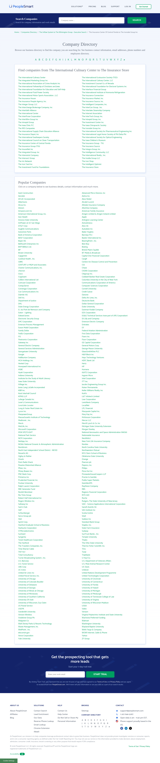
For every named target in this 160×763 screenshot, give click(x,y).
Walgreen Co (23, 620)
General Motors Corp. (90, 345)
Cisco (20, 274)
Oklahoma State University (93, 456)
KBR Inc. (21, 390)
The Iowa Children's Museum (94, 140)
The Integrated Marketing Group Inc (33, 80)
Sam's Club (22, 507)
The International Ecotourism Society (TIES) (100, 77)
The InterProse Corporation (29, 116)
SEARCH (137, 20)
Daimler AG (23, 294)
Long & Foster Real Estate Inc (30, 408)
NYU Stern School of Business (94, 453)
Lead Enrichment (41, 714)
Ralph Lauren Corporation (28, 486)
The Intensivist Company (28, 155)
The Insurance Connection (93, 95)
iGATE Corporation (89, 372)
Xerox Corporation (25, 635)
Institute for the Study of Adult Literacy (34, 378)
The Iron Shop (88, 161)
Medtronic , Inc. (24, 420)
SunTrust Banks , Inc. (90, 534)
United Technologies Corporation (95, 576)
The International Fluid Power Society (33, 92)
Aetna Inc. (86, 196)
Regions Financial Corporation (94, 492)
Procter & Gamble (89, 477)
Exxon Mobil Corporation (28, 327)
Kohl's (84, 393)
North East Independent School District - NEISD (37, 450)
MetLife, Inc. (23, 426)
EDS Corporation (89, 312)
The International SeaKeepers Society (33, 137)
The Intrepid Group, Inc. (91, 119)
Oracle (21, 459)
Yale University (24, 638)
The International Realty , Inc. (94, 155)
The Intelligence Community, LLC (95, 152)
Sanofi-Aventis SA (89, 507)
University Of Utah (26, 600)
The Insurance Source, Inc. (93, 101)
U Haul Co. (86, 558)
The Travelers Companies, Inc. (30, 546)
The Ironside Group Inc (91, 128)
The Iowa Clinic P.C (26, 125)
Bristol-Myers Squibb (90, 250)
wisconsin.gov (24, 632)
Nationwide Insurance (91, 435)
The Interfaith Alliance (27, 110)
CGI (83, 265)
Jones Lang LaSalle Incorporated (31, 387)
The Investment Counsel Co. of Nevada (98, 83)
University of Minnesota (28, 594)
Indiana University (25, 375)
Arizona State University (28, 220)
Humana (85, 369)
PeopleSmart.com (58, 684)
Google (21, 354)
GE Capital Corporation (91, 342)
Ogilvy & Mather (25, 456)
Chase (84, 268)
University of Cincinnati (91, 579)
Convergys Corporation (27, 288)
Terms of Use (102, 682)
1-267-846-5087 (124, 714)
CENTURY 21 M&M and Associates (32, 265)
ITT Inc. (85, 381)
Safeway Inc (23, 504)
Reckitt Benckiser (25, 492)
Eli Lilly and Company (90, 318)
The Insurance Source (91, 146)
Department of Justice (27, 300)
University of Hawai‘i (90, 588)
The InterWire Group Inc (28, 119)
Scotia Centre (87, 513)
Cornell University (89, 288)
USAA (84, 605)
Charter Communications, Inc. (30, 268)
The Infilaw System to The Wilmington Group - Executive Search (62, 32)
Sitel (20, 519)
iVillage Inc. (23, 384)
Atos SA (85, 226)
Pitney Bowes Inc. (25, 471)
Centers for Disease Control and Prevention (99, 262)
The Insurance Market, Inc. (93, 98)
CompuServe (23, 285)
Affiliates (14, 714)
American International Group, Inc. (32, 214)
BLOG (103, 6)
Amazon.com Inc (25, 211)
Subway (85, 531)
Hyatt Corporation (25, 372)
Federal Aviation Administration (95, 330)
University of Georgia (27, 588)
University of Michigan (91, 591)
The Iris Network (25, 161)
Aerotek (21, 196)
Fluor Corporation (89, 339)
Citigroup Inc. (87, 274)
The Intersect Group (26, 158)
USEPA (21, 608)
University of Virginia (90, 600)
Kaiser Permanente (90, 387)
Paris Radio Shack (25, 462)
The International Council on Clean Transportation (38, 140)
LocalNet (85, 405)
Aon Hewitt (22, 217)
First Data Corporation (91, 333)
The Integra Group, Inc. (91, 149)
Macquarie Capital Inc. (91, 411)
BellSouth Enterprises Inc (28, 244)
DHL (20, 303)
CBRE (20, 262)
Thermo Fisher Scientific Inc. (93, 546)
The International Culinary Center (31, 77)
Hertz (84, 363)
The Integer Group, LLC (27, 104)
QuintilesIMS (87, 483)
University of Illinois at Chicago (30, 591)
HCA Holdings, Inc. (25, 360)
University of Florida (90, 585)
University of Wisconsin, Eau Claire (32, 602)
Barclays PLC (87, 235)
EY (83, 327)
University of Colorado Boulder (30, 582)
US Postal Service (25, 605)
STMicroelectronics (26, 531)
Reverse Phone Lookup (44, 721)
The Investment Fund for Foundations (33, 167)
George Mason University (92, 348)
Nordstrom (22, 447)
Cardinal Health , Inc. (26, 259)
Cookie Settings (8, 761)
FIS (19, 336)
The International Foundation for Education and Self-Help (41, 89)
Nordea (85, 444)
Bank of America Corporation (30, 235)
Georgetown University (27, 351)
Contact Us (62, 711)
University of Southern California (31, 597)
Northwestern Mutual (90, 450)
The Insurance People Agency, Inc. (32, 101)
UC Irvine (22, 570)
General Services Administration (31, 348)
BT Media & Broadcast (91, 253)
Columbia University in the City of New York (100, 279)
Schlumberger (24, 513)
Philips (84, 468)
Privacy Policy (115, 682)
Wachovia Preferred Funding (93, 617)
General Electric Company (28, 345)
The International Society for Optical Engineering (102, 137)
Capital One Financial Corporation (95, 256)
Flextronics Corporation (27, 339)
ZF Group (86, 638)
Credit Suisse (87, 291)
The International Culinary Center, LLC (97, 80)
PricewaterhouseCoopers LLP (94, 474)
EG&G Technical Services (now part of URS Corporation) (105, 315)
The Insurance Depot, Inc (28, 134)
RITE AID (85, 495)
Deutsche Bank (88, 300)
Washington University (91, 623)
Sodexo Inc (86, 519)
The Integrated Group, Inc (28, 152)
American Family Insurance (93, 211)
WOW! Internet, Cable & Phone (94, 632)
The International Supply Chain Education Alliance (38, 131)
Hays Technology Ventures (93, 357)
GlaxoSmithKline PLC (90, 351)
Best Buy (85, 244)
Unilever (85, 570)
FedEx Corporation (26, 333)
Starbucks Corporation (27, 528)
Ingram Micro (87, 375)
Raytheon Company (90, 486)
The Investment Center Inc (93, 122)
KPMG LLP (22, 396)
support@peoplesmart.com (130, 711)
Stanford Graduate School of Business (33, 525)
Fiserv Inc (86, 336)
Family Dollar (23, 330)
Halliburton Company (27, 357)
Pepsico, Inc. (87, 465)
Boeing (85, 247)
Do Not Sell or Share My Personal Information (68, 719)
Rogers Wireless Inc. (26, 501)
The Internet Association (92, 113)
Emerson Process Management (31, 324)
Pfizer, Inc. (22, 468)
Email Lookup (40, 724)
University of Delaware (27, 585)
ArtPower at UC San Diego (29, 223)
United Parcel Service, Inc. (28, 576)
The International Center (28, 113)
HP (83, 366)
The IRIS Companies (26, 128)
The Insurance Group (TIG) (29, 146)
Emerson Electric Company (93, 321)
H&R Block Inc (88, 354)
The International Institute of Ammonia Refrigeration (103, 92)
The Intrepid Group (26, 122)
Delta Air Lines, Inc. (90, 297)
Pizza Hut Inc (87, 471)
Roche (84, 498)
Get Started (143, 6)
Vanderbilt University (26, 611)
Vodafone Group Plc (26, 617)
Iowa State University (27, 381)
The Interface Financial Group (94, 89)
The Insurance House (27, 98)
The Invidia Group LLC (91, 158)
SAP (20, 510)
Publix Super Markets (90, 480)
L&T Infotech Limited (90, 396)
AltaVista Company (90, 208)
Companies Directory (29, 32)
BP (19, 250)
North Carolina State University (94, 447)
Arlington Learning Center (92, 220)
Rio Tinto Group (24, 495)
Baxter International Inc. (92, 238)
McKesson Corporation (91, 417)
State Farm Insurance (90, 528)
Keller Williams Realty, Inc (92, 390)
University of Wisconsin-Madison (95, 602)
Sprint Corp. (23, 522)
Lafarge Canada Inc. (26, 399)
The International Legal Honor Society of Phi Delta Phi (104, 134)
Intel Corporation (89, 378)
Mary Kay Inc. (87, 414)
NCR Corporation (25, 438)
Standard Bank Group (91, 522)
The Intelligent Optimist (91, 164)
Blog (12, 718)
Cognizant (22, 277)
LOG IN (128, 6)
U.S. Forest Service (25, 564)
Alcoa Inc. (22, 205)
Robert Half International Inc (30, 498)
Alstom (21, 208)
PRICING (92, 6)
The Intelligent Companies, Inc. (94, 104)
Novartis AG (23, 453)
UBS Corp (22, 567)
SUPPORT (115, 6)
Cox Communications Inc (28, 291)
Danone (85, 294)
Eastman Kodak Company (92, 309)
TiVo (84, 549)
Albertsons (22, 202)
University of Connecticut (92, 582)
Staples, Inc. (87, 525)
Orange (85, 459)
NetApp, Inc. (23, 441)
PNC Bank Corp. (24, 474)
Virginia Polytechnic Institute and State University (102, 614)
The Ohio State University (92, 543)
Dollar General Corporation (93, 303)
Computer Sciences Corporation (95, 285)
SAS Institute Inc (88, 510)
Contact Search (40, 711)
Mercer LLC (86, 420)
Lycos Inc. (22, 411)
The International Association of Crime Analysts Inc (39, 83)
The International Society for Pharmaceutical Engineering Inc (107, 131)
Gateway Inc (23, 342)
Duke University (88, 306)
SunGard (21, 534)
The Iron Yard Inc (25, 164)
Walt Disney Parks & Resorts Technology (35, 623)
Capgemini (22, 256)
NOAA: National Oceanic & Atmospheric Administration (41, 444)
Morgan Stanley (88, 429)
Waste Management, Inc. (28, 626)
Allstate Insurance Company (93, 205)
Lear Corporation (89, 399)
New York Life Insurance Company (96, 441)
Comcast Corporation (27, 282)
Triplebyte (86, 555)
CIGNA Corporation (90, 271)
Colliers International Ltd (28, 279)
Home (16, 32)
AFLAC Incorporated (26, 199)
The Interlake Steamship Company (96, 110)
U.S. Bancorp (23, 561)
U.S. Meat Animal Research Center (96, 564)
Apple (84, 217)
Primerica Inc (23, 477)
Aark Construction (25, 193)
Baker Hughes (88, 232)
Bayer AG (22, 241)
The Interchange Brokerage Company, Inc (35, 107)
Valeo (84, 608)
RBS (83, 489)
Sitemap (85, 711)
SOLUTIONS (77, 6)
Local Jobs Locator (25, 405)
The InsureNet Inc (25, 149)
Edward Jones (23, 315)
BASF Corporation (25, 238)
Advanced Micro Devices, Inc (93, 193)
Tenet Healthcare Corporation (30, 540)
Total (84, 552)
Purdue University (25, 483)
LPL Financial (87, 408)
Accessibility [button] (17, 754)
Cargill (84, 259)
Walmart (85, 620)
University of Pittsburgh (91, 594)
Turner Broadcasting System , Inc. (32, 558)
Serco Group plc (24, 516)
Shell (84, 516)
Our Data (38, 718)
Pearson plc (87, 462)
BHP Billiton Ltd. (25, 247)
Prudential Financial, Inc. (28, 480)
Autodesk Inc (87, 229)
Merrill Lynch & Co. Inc (91, 423)
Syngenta (22, 537)
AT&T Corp (22, 226)
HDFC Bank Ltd (88, 360)
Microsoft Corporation (27, 429)
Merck (20, 423)
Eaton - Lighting (24, 312)
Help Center (63, 714)
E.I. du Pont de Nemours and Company (34, 309)
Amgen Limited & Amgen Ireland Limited (99, 214)
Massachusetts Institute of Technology (34, 417)
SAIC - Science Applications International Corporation (103, 504)
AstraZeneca (87, 223)
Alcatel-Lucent (88, 202)
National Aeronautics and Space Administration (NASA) (104, 432)
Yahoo (84, 635)
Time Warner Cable (26, 549)
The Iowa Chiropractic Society (94, 125)
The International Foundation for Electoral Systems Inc (104, 86)
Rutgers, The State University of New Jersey (99, 501)
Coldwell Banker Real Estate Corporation (98, 277)
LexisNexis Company (90, 402)
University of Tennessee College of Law (98, 597)
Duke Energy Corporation (28, 306)
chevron (21, 271)
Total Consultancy (25, 555)
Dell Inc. (21, 297)
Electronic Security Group (28, 318)
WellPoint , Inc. (24, 629)
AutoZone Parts (24, 232)
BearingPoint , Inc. (89, 241)
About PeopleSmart (18, 711)
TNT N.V (21, 552)
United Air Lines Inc (26, 573)
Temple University (89, 537)
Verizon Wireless (25, 614)
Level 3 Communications (28, 402)
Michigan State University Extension (96, 426)
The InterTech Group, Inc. (92, 116)
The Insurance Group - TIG (93, 143)
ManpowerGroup (25, 414)
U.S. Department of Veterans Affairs (96, 561)
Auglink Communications (28, 229)
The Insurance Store (90, 167)
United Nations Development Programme (99, 573)
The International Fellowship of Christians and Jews (39, 86)
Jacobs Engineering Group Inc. (94, 384)
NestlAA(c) (86, 438)
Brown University (25, 253)
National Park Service (27, 435)
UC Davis (85, 567)
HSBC (20, 369)
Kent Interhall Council (27, 393)
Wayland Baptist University (93, 626)
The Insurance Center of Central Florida (34, 143)
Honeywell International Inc (29, 366)
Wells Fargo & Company (92, 629)
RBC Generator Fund (26, 489)
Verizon (85, 611)
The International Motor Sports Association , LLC (38, 95)
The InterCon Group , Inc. (92, 107)
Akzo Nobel (86, 199)
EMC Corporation (25, 321)
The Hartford (23, 543)
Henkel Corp (23, 363)
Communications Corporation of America (98, 282)
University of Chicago (27, 579)
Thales (84, 540)
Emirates (85, 324)
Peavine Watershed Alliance (29, 465)
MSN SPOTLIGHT (25, 432)
